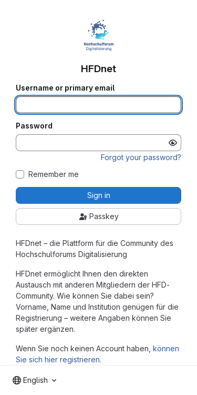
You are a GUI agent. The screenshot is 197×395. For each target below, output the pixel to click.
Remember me (53, 174)
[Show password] (172, 142)
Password (34, 126)
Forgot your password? (141, 157)
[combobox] (34, 380)
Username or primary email (65, 88)
